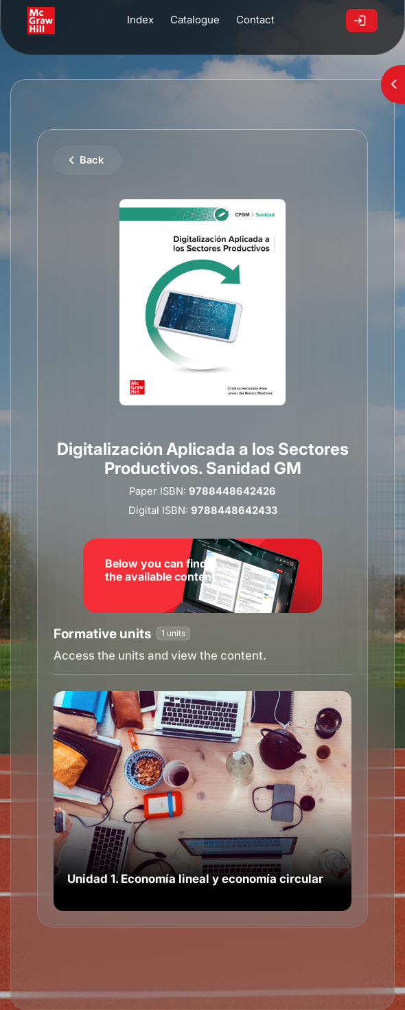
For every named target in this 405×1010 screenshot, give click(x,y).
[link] (202, 801)
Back (92, 160)
